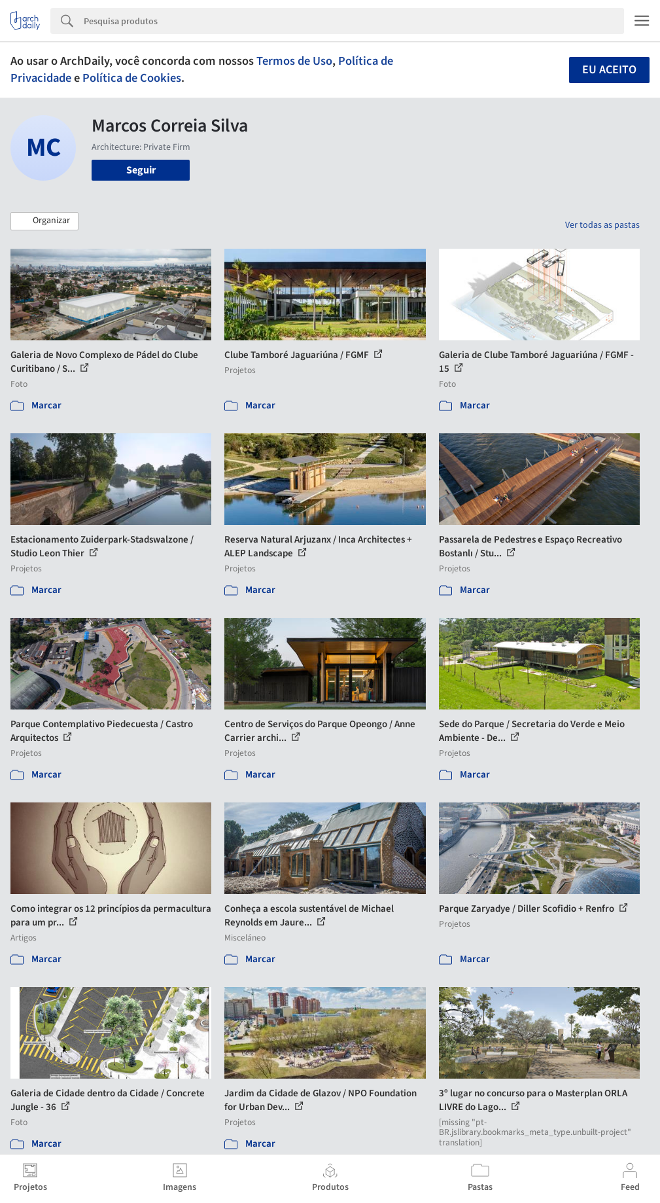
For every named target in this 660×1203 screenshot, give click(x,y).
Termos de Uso (294, 60)
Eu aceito (609, 70)
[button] (44, 221)
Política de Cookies (131, 77)
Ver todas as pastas (602, 225)
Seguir (141, 170)
